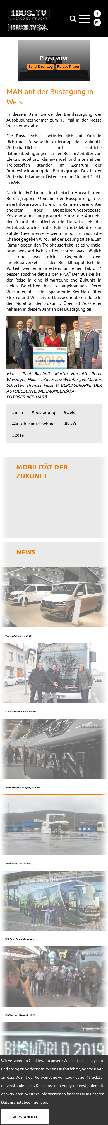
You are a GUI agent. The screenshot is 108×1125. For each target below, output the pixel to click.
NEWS (26, 552)
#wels (69, 412)
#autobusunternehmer (34, 423)
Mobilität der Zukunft (42, 471)
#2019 (18, 435)
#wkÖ (70, 423)
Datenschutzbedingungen (24, 1101)
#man (17, 412)
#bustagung (43, 412)
